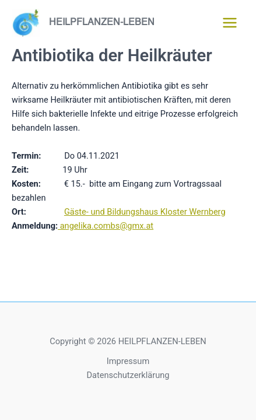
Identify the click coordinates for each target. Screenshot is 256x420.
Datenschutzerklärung (128, 375)
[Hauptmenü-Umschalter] (229, 22)
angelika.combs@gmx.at (105, 225)
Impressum (128, 361)
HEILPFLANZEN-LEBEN (102, 22)
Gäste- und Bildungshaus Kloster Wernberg (145, 211)
